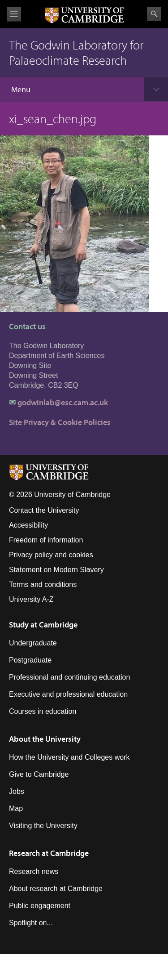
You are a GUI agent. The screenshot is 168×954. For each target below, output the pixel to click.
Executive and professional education (68, 694)
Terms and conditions (43, 584)
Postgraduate (30, 660)
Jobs (16, 791)
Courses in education (42, 711)
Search (154, 14)
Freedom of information (46, 540)
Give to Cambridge (39, 774)
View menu (14, 14)
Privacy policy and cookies (51, 555)
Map (16, 808)
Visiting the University (43, 825)
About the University (45, 739)
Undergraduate (33, 643)
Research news (33, 871)
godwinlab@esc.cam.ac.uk (62, 402)
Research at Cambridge (49, 853)
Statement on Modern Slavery (56, 569)
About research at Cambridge (56, 888)
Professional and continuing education (69, 677)
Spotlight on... (31, 923)
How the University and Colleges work (69, 757)
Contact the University (44, 510)
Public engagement (39, 905)
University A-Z (31, 599)
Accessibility (28, 525)
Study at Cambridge (43, 624)
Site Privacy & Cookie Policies (60, 422)
